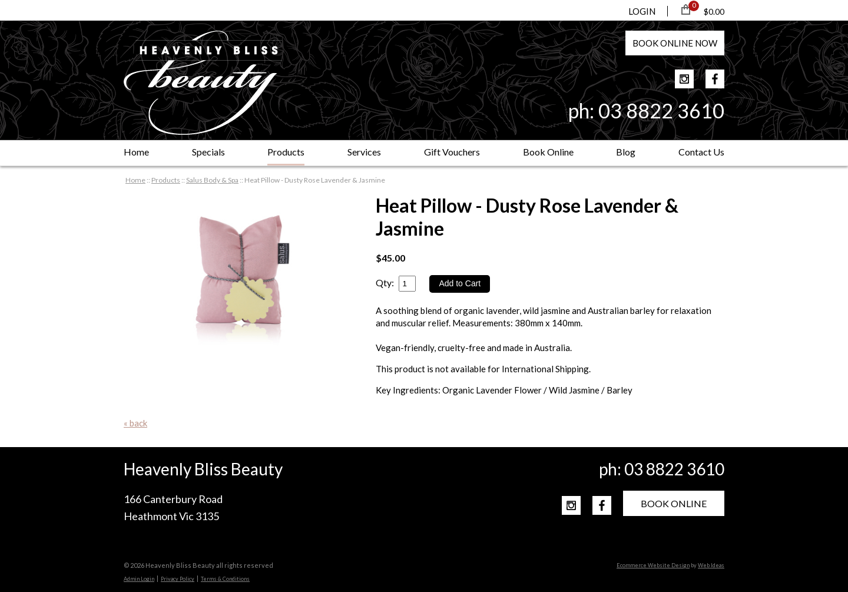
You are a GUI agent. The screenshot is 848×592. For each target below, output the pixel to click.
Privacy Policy (177, 579)
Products (285, 151)
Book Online (548, 151)
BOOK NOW (674, 43)
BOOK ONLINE (674, 503)
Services (364, 151)
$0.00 (714, 11)
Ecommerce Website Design (653, 565)
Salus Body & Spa (212, 180)
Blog (625, 151)
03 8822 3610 (661, 110)
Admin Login (139, 579)
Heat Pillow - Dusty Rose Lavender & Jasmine (314, 180)
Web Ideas (711, 565)
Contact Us (701, 151)
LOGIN (641, 11)
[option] (238, 270)
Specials (208, 151)
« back (135, 423)
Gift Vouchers (452, 151)
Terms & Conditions (225, 579)
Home (136, 151)
